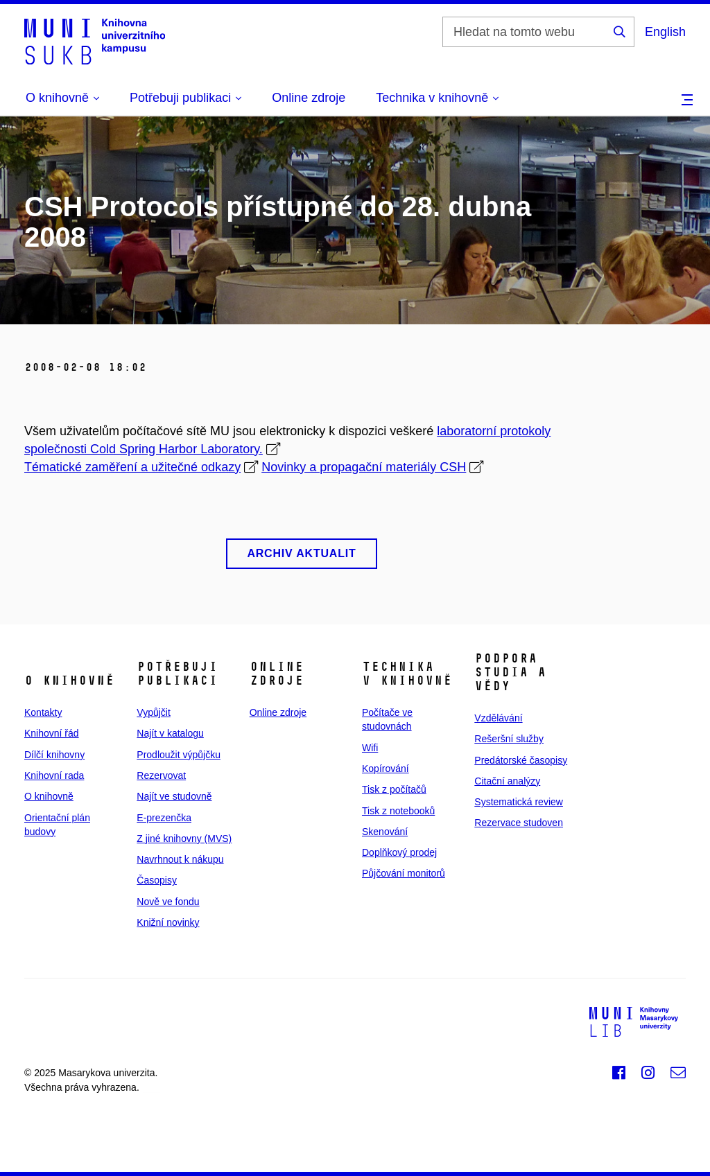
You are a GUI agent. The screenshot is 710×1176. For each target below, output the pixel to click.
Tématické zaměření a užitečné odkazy (132, 467)
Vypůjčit (154, 712)
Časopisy (157, 880)
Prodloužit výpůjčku (178, 754)
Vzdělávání (498, 717)
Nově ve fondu (168, 901)
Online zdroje (308, 98)
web (151, 1087)
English (665, 32)
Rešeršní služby (509, 738)
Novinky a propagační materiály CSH (363, 467)
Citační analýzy (507, 781)
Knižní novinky (168, 922)
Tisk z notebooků (398, 810)
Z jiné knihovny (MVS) (184, 838)
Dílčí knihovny (54, 754)
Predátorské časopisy (520, 760)
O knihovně (48, 796)
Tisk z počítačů (394, 789)
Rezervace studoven (518, 822)
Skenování (385, 831)
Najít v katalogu (170, 733)
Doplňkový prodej (399, 852)
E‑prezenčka (164, 817)
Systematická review (518, 801)
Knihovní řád (51, 733)
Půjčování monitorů (403, 873)
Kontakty (43, 712)
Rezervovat (161, 775)
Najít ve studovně (174, 796)
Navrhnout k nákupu (180, 859)
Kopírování (385, 768)
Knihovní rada (54, 775)
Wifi (370, 747)
